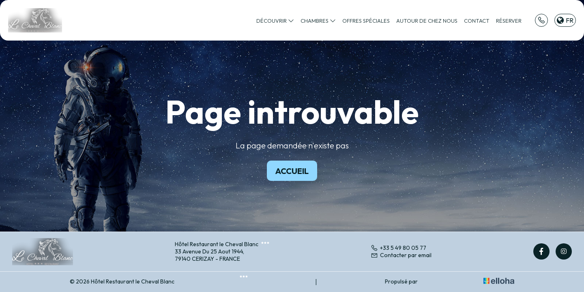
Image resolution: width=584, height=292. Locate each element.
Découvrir (275, 20)
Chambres (318, 20)
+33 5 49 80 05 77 (398, 247)
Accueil (292, 171)
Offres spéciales (366, 20)
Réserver (509, 20)
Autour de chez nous (426, 20)
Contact (477, 20)
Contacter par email (401, 255)
